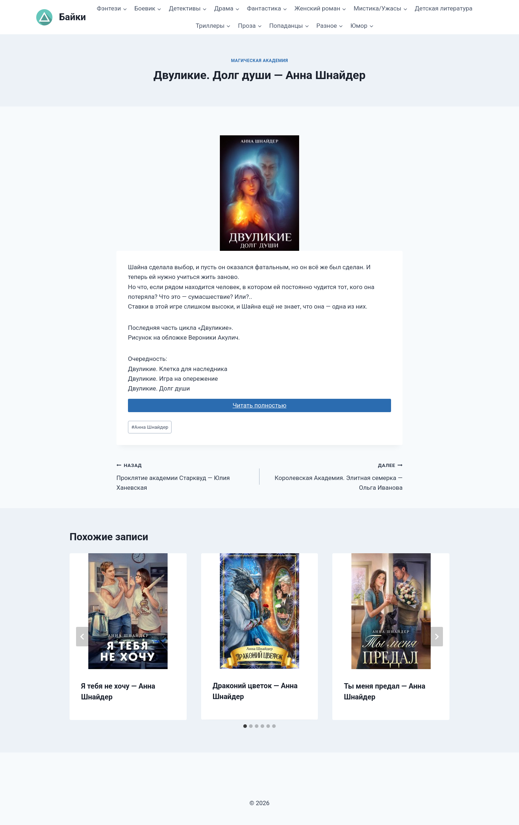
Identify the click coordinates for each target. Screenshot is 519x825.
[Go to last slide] (82, 636)
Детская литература (444, 8)
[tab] (245, 726)
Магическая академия (259, 60)
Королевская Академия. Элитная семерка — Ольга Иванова (334, 475)
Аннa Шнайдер (149, 427)
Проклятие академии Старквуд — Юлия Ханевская (184, 475)
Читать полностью (259, 405)
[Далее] (436, 636)
